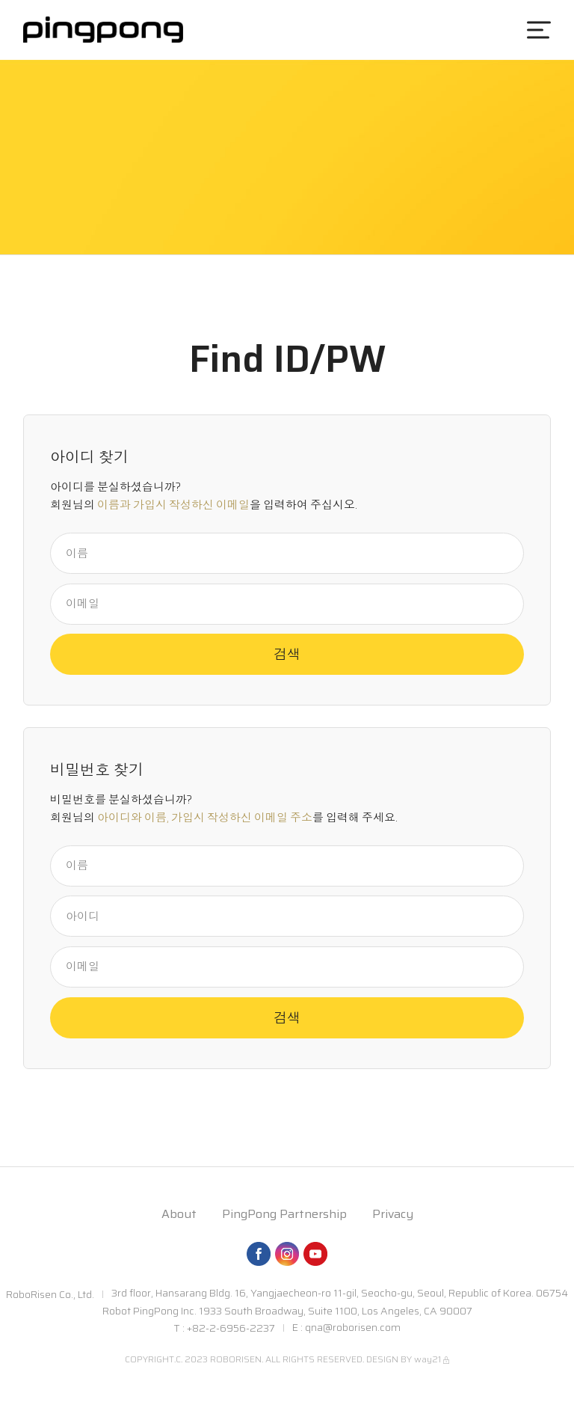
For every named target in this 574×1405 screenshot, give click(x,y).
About (179, 1213)
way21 (427, 1359)
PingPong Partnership (284, 1213)
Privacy (392, 1213)
